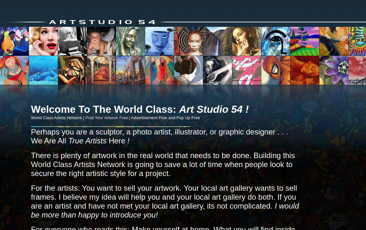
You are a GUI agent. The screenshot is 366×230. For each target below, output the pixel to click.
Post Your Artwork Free (107, 117)
